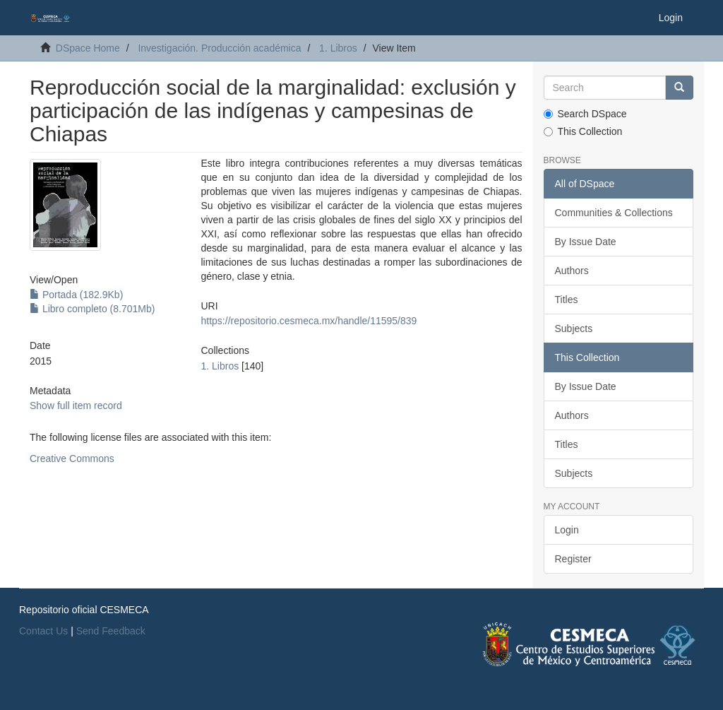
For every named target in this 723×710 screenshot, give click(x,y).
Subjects (574, 328)
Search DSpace (585, 113)
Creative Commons (72, 458)
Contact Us (43, 631)
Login (567, 530)
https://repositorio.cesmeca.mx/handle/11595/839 (309, 320)
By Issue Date (585, 241)
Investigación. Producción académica (219, 48)
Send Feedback (110, 631)
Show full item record (76, 405)
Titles (566, 299)
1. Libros (338, 48)
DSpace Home (88, 48)
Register (573, 558)
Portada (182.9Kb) (76, 294)
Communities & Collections (614, 212)
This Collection (583, 131)
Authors (572, 270)
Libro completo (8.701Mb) (92, 308)
